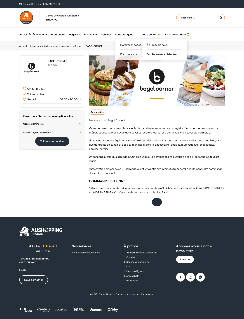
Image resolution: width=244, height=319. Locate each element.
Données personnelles (137, 261)
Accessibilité (132, 275)
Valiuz (151, 294)
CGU (128, 266)
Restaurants (90, 34)
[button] (135, 34)
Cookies (130, 257)
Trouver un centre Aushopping (141, 252)
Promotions (58, 34)
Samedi (52, 99)
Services (106, 34)
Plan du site (132, 280)
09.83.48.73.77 (34, 88)
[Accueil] (24, 46)
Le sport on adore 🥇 (177, 34)
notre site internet (160, 168)
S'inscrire (185, 259)
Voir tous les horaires (52, 141)
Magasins (74, 34)
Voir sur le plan (33, 94)
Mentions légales (135, 271)
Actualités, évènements (33, 34)
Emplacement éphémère (87, 252)
